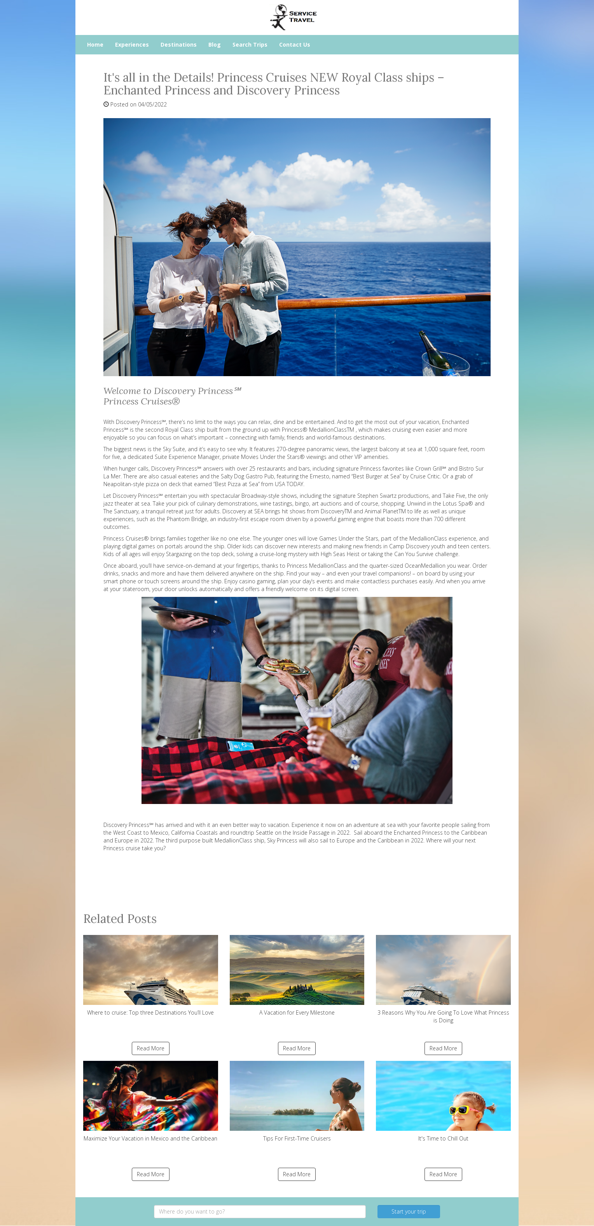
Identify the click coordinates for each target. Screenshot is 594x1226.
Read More (150, 1048)
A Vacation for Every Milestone (297, 975)
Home (95, 44)
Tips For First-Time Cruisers (297, 1101)
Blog (214, 44)
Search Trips (249, 44)
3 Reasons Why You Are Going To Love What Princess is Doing (443, 979)
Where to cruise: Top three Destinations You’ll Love (150, 975)
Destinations (179, 44)
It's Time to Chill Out (443, 1101)
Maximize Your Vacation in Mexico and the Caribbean (150, 1101)
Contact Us (294, 44)
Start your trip (408, 1211)
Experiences (132, 44)
